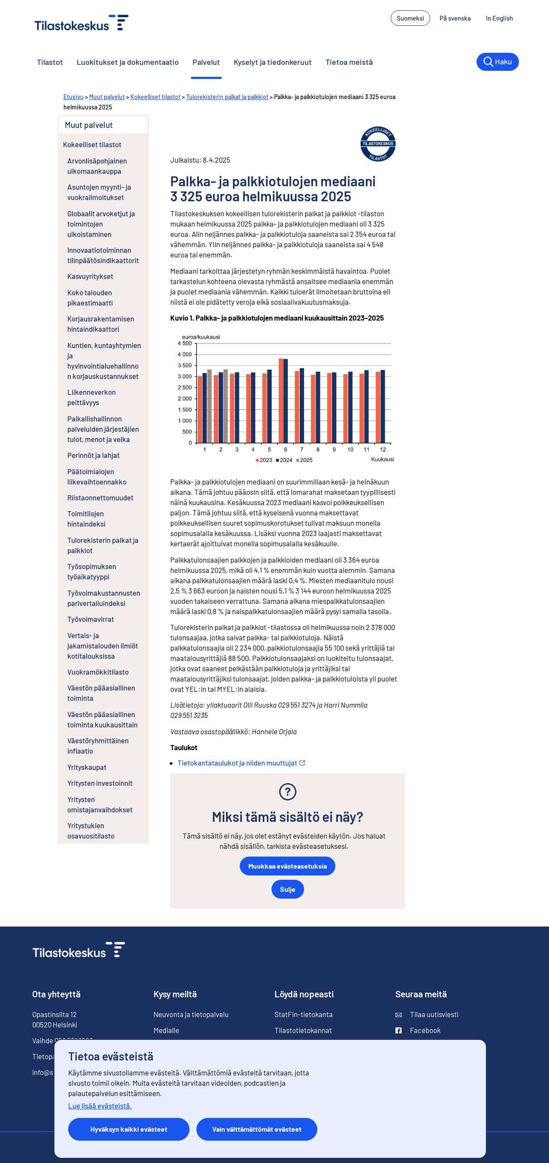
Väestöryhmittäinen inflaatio (98, 745)
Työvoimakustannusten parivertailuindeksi (103, 597)
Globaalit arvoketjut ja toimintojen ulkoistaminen (101, 223)
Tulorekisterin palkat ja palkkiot (227, 96)
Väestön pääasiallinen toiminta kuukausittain (102, 719)
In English (502, 17)
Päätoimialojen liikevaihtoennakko (97, 476)
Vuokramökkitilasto (98, 671)
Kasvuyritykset (90, 276)
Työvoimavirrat (90, 619)
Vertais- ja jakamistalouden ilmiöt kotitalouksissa (102, 645)
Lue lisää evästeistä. (100, 1105)
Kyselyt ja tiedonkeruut (273, 62)
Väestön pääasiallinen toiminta (101, 692)
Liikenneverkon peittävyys (91, 397)
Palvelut (206, 62)
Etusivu (73, 96)
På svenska (458, 17)
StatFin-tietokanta (303, 1014)
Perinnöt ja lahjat (93, 455)
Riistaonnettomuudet (100, 497)
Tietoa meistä (349, 62)
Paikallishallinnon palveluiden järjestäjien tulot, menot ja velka (103, 428)
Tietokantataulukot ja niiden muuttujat (241, 762)
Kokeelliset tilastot (155, 96)
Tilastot (50, 62)
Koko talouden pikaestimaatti (90, 297)
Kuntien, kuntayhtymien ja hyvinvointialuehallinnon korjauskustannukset (104, 360)
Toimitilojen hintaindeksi (86, 518)
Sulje (288, 889)
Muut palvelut (107, 96)
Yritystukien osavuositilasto (91, 830)
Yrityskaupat (86, 767)
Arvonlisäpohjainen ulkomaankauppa (97, 165)
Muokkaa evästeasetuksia (287, 866)
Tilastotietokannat (303, 1030)
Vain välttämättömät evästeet (257, 1129)
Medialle (166, 1030)
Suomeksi (410, 18)
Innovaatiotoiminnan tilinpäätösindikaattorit (103, 254)
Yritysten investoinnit (100, 782)
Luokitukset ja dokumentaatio (128, 62)
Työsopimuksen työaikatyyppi (91, 571)
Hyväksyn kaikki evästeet (128, 1129)
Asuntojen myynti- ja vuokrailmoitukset (99, 191)
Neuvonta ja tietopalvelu (191, 1014)
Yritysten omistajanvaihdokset (100, 804)
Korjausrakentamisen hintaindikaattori (100, 323)
